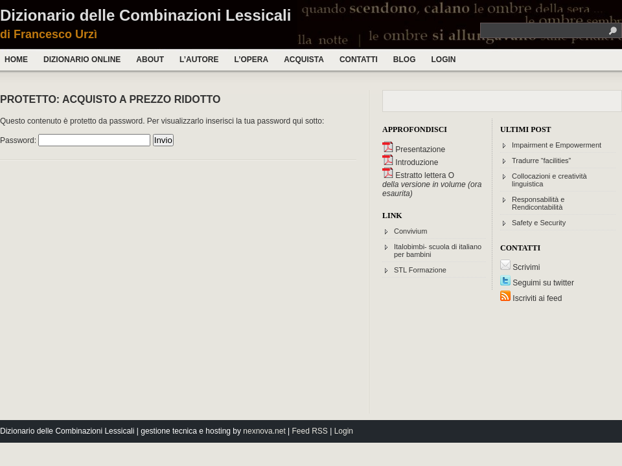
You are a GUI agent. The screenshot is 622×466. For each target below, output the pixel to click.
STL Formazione (420, 270)
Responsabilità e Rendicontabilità (538, 203)
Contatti (359, 59)
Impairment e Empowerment (556, 145)
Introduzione (410, 162)
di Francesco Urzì (48, 34)
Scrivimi (520, 267)
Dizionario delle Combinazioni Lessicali (145, 15)
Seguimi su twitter (537, 282)
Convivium (410, 231)
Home (16, 59)
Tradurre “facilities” (541, 160)
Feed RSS (310, 431)
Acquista (304, 59)
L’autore (198, 59)
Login (443, 59)
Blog (404, 59)
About (150, 59)
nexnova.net (264, 431)
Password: (75, 140)
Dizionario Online (82, 59)
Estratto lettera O (418, 175)
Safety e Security (539, 223)
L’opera (251, 59)
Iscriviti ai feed (531, 298)
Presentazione (413, 149)
